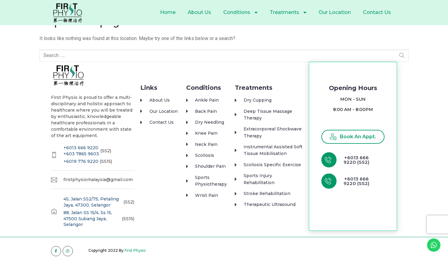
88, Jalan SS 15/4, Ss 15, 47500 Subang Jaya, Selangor (87, 229)
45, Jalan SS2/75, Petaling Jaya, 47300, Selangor (91, 213)
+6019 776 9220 (80, 172)
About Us (199, 12)
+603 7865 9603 (81, 165)
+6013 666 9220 (80, 159)
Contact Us (377, 12)
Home (168, 12)
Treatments (288, 12)
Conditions (240, 12)
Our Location (335, 12)
